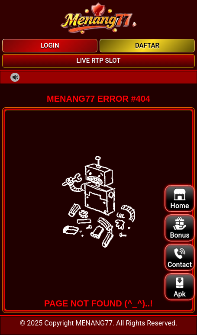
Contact (180, 258)
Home (180, 199)
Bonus (179, 228)
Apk (179, 287)
